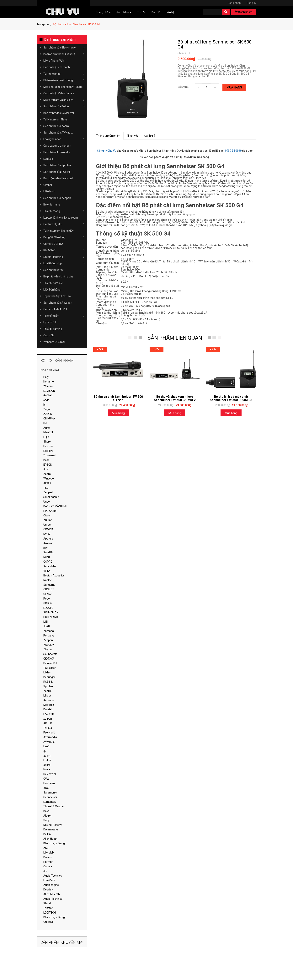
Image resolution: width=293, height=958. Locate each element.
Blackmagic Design (54, 843)
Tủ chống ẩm (63, 315)
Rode (46, 598)
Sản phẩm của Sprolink (57, 165)
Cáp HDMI (49, 335)
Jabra (47, 764)
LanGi (46, 746)
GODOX (47, 603)
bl (44, 404)
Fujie (46, 436)
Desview (48, 889)
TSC (46, 487)
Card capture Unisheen (57, 145)
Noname (48, 381)
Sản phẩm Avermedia (56, 152)
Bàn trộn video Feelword (58, 178)
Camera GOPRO (53, 243)
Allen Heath (50, 838)
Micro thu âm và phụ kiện (63, 99)
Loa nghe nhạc (63, 139)
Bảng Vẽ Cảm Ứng (63, 237)
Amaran (48, 543)
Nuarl (46, 557)
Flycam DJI (49, 322)
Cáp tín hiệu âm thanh (56, 67)
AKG (46, 847)
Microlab (48, 852)
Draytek (48, 709)
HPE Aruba (49, 510)
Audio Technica (52, 875)
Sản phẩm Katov (53, 269)
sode (46, 400)
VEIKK (46, 570)
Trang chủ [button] (103, 12)
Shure (47, 441)
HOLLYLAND (50, 617)
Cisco (46, 515)
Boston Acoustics (54, 575)
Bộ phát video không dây (63, 276)
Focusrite (49, 714)
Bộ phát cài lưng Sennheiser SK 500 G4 (215, 44)
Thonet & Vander (53, 806)
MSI (45, 621)
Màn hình (63, 191)
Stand (47, 903)
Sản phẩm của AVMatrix (58, 132)
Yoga (46, 409)
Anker (47, 427)
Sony (46, 820)
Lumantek (49, 801)
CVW (46, 778)
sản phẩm (244, 11)
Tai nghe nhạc (63, 73)
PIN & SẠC (63, 250)
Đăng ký (251, 2)
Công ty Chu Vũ (106, 150)
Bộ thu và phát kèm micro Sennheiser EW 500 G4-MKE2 (175, 398)
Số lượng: (183, 86)
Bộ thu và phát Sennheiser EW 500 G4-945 (118, 398)
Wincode (48, 478)
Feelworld (49, 732)
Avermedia (50, 737)
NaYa (46, 769)
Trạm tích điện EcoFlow (57, 296)
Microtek (48, 704)
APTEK (47, 723)
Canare (47, 866)
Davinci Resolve (52, 824)
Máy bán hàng (52, 289)
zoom (47, 755)
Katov (46, 533)
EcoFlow (48, 450)
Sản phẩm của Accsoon (57, 302)
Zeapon (48, 640)
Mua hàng (234, 87)
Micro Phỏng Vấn (63, 60)
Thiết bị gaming (52, 328)
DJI (45, 423)
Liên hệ (170, 12)
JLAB (46, 626)
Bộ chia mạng (51, 204)
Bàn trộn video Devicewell (58, 112)
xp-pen (47, 718)
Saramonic (50, 792)
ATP (46, 469)
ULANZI (47, 594)
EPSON (47, 464)
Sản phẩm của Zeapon (57, 198)
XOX (46, 787)
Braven (47, 857)
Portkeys (48, 635)
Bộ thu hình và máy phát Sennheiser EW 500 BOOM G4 (231, 398)
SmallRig (48, 552)
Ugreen (47, 524)
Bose (46, 460)
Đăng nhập (237, 3)
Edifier (47, 760)
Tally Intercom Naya (55, 119)
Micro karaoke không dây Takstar (63, 86)
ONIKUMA (49, 418)
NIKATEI (48, 432)
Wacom (48, 386)
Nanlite (47, 580)
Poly (46, 376)
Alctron (47, 815)
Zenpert (48, 492)
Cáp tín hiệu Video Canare (58, 93)
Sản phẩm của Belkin (63, 106)
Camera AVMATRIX (55, 309)
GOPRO (47, 561)
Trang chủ (43, 24)
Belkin (47, 834)
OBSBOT (48, 589)
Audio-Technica (52, 898)
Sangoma (49, 584)
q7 (44, 751)
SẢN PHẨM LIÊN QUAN (174, 338)
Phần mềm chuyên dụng (63, 80)
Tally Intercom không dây (58, 230)
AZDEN (47, 413)
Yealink (47, 690)
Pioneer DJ (50, 663)
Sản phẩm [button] (123, 12)
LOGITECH (49, 912)
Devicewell (49, 774)
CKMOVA (48, 658)
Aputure (48, 538)
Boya (46, 811)
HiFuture (48, 446)
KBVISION (49, 390)
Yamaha (48, 630)
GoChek (48, 395)
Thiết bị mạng (63, 211)
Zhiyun (47, 649)
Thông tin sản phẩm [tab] (108, 135)
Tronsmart (49, 455)
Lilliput (47, 695)
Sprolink (48, 686)
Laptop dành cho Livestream (60, 217)
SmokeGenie (51, 497)
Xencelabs (49, 566)
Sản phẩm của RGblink (57, 171)
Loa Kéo (48, 158)
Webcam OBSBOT (54, 341)
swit (45, 547)
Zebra (47, 473)
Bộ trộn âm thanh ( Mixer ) (63, 54)
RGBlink (48, 681)
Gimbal (47, 184)
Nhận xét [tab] (132, 135)
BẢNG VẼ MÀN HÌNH (55, 506)
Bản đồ (156, 12)
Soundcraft (50, 654)
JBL (45, 871)
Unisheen (49, 783)
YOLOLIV (48, 644)
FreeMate (49, 880)
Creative (48, 921)
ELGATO (48, 607)
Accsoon (48, 700)
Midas (47, 672)
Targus (47, 727)
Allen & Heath (51, 894)
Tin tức (141, 12)
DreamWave (50, 829)
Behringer (49, 677)
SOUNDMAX (50, 612)
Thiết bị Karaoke (53, 283)
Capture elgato (63, 224)
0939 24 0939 (233, 150)
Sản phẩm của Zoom (56, 126)
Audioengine (51, 884)
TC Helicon (49, 667)
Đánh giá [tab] (149, 135)
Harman (48, 861)
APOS (47, 483)
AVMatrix (49, 741)
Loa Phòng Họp (63, 263)
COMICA (48, 529)
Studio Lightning (63, 256)
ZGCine (47, 520)
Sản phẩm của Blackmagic (63, 47)
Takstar (48, 908)
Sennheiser (50, 797)
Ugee (46, 501)
